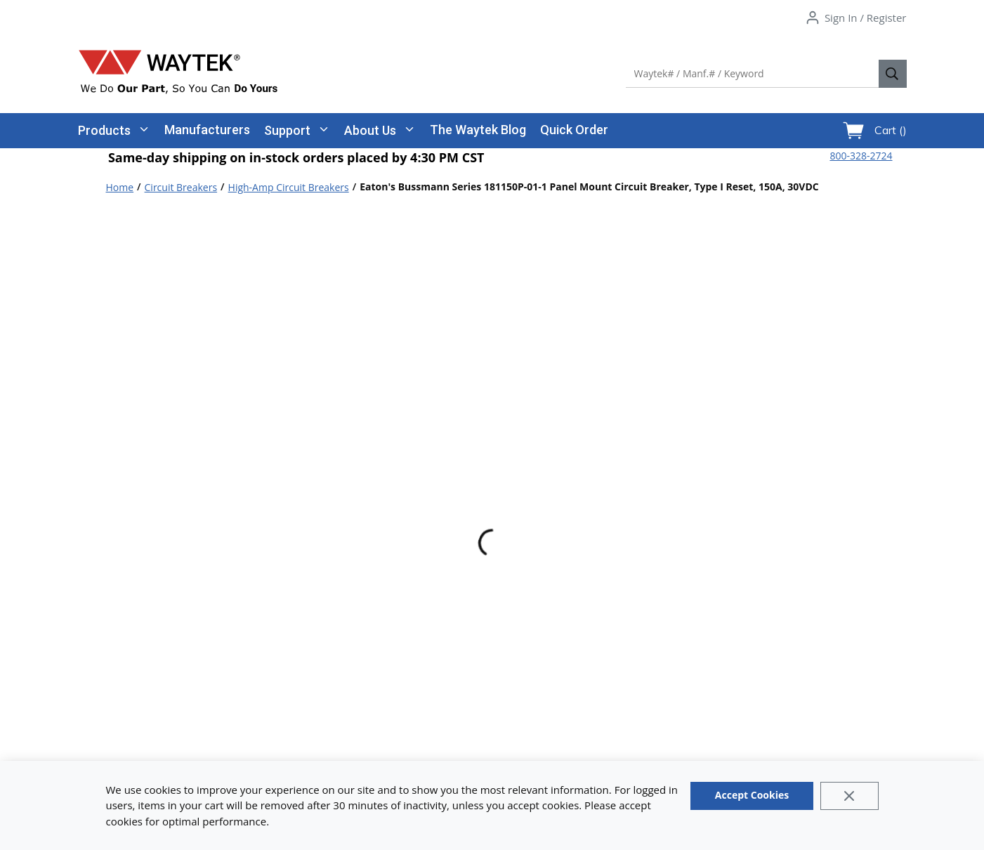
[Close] (849, 796)
